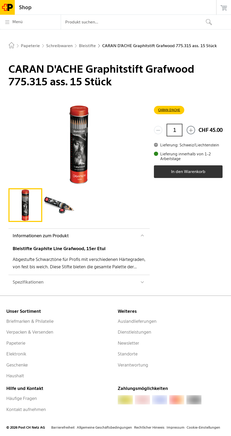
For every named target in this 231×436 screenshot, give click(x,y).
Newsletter (128, 343)
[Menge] (174, 130)
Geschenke (17, 365)
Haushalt (15, 375)
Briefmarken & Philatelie (30, 321)
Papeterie (15, 343)
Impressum (176, 427)
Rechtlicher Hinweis (149, 427)
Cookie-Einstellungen (203, 427)
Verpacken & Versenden (29, 332)
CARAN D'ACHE (169, 110)
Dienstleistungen (134, 332)
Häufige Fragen (21, 398)
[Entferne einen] (158, 130)
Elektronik (16, 353)
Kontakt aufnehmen (26, 409)
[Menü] (30, 22)
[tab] (25, 205)
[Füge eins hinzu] (191, 130)
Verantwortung (133, 365)
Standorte (128, 353)
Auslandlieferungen (137, 321)
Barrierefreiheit (63, 427)
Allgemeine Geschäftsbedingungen (104, 427)
